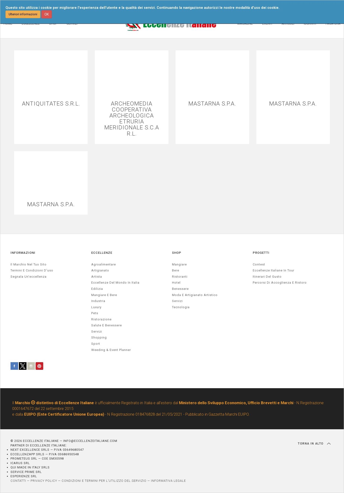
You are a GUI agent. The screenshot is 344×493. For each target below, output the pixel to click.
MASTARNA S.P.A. (212, 104)
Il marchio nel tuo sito (29, 264)
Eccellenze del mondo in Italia (115, 282)
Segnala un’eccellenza (29, 276)
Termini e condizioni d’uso (32, 270)
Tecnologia (181, 307)
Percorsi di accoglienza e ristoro (280, 282)
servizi (96, 331)
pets (94, 313)
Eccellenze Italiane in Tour (273, 270)
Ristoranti (180, 276)
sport (95, 343)
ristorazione (101, 319)
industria (98, 301)
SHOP (176, 252)
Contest (259, 264)
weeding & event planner (111, 350)
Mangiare (179, 264)
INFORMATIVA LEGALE (168, 480)
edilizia (97, 289)
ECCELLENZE (101, 252)
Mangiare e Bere (104, 295)
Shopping (99, 337)
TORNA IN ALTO (314, 443)
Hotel (176, 282)
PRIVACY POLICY (44, 480)
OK (46, 14)
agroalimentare (103, 264)
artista (96, 276)
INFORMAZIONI (23, 252)
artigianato (100, 270)
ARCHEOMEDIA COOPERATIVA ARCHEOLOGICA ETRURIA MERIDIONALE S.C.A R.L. (131, 119)
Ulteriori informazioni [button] (23, 14)
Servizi (177, 301)
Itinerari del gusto (267, 276)
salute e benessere (106, 325)
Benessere (180, 289)
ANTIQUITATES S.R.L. (51, 104)
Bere (175, 270)
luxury (96, 307)
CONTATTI (18, 480)
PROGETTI (261, 252)
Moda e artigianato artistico (195, 295)
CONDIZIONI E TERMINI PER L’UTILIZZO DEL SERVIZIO (104, 480)
